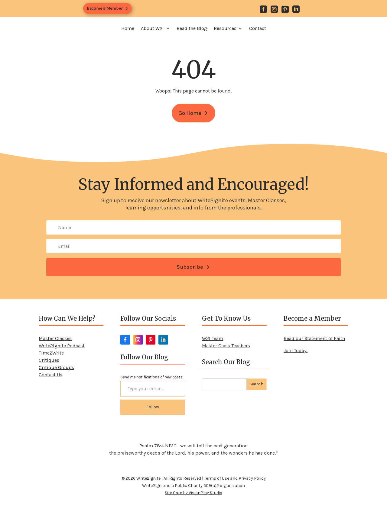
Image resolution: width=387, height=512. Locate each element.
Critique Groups (56, 367)
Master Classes (55, 338)
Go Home (189, 113)
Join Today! (295, 350)
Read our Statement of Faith (314, 338)
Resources (225, 28)
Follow (152, 407)
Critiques (49, 360)
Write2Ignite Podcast (62, 345)
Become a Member (105, 8)
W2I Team (212, 338)
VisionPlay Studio (205, 492)
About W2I (152, 28)
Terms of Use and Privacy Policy (235, 478)
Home (127, 28)
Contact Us (50, 375)
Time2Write (51, 353)
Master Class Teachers (226, 345)
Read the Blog (192, 28)
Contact (257, 28)
